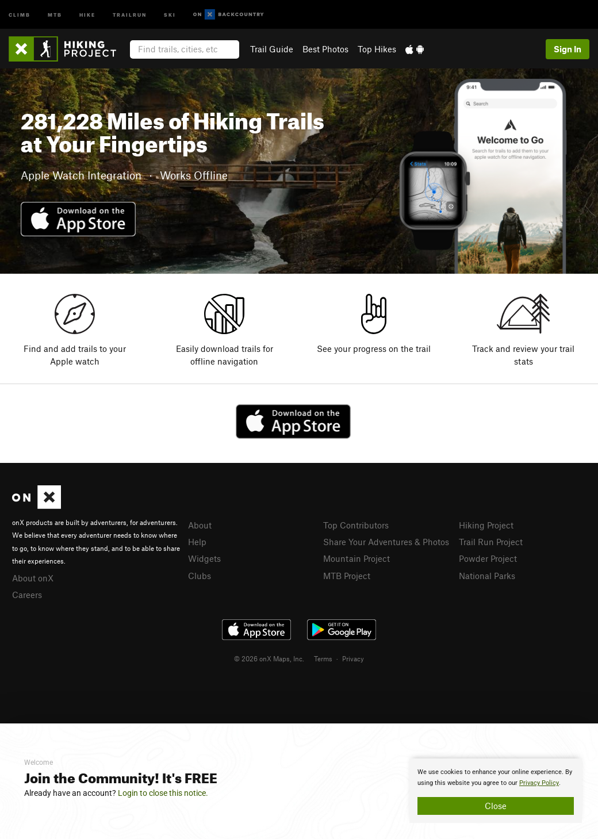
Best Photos (325, 49)
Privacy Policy (539, 783)
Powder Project (488, 558)
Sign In (567, 49)
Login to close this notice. (163, 793)
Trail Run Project (491, 542)
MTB (55, 14)
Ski (170, 14)
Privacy (353, 658)
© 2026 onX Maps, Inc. (269, 658)
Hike (87, 14)
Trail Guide (271, 49)
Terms (323, 658)
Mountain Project (356, 558)
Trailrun (130, 14)
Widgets (204, 558)
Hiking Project (486, 525)
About (200, 525)
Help (197, 542)
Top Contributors (356, 525)
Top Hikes (377, 49)
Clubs (199, 575)
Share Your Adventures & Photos (386, 542)
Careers (27, 594)
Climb (19, 14)
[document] (495, 791)
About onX (32, 578)
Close (496, 805)
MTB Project (346, 575)
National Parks (487, 575)
